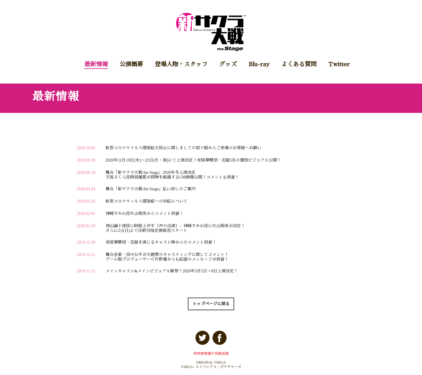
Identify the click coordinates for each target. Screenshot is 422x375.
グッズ (228, 64)
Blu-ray (259, 64)
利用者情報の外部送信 (211, 354)
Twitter (339, 64)
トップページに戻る (211, 304)
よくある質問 (298, 64)
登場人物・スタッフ (181, 64)
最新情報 (96, 64)
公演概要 (131, 64)
